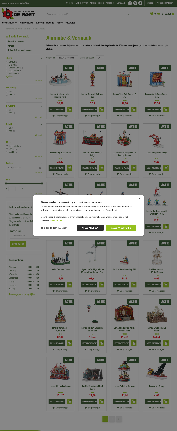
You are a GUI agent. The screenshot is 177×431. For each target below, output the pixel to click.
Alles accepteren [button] (121, 227)
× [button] (139, 198)
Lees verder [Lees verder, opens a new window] (56, 220)
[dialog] (88, 215)
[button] (54, 228)
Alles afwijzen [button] (90, 227)
